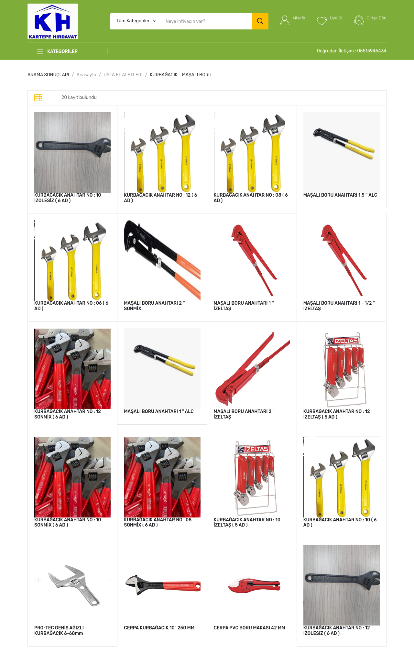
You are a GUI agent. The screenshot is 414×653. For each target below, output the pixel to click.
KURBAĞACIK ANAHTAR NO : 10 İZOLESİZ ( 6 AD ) (67, 197)
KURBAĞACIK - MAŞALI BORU (181, 75)
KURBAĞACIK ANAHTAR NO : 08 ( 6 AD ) (251, 197)
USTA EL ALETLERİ (123, 75)
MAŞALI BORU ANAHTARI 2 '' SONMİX (154, 305)
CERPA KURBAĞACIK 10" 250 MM (159, 628)
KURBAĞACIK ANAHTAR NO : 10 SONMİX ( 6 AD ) (67, 522)
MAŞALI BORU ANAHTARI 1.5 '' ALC (340, 195)
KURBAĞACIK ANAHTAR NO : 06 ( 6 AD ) (71, 305)
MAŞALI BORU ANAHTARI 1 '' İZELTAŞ (244, 305)
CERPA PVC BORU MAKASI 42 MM (249, 628)
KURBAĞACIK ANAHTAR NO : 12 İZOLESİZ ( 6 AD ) (336, 630)
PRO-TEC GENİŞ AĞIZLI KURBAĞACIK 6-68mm (59, 630)
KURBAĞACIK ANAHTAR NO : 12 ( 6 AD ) (160, 197)
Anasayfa (86, 75)
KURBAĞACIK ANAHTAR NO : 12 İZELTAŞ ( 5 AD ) (336, 414)
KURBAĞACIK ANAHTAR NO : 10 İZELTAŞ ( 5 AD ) (247, 522)
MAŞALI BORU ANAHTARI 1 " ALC (159, 411)
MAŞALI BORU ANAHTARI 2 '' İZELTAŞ (244, 414)
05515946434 (372, 51)
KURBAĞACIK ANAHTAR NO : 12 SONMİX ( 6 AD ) (67, 414)
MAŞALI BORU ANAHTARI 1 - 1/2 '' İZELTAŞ (339, 305)
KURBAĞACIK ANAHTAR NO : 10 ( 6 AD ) (340, 522)
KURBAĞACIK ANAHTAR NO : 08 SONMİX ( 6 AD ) (157, 522)
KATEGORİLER (57, 51)
